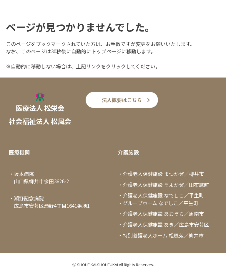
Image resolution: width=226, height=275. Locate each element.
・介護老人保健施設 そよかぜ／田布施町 (163, 184)
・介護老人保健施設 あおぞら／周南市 (161, 213)
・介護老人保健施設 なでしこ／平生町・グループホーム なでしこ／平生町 (161, 199)
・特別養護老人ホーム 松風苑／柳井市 (161, 235)
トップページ (106, 51)
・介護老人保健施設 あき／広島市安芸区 (163, 224)
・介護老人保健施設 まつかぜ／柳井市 (161, 173)
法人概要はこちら (122, 99)
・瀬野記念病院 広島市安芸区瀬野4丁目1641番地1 (49, 202)
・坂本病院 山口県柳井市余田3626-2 (39, 177)
